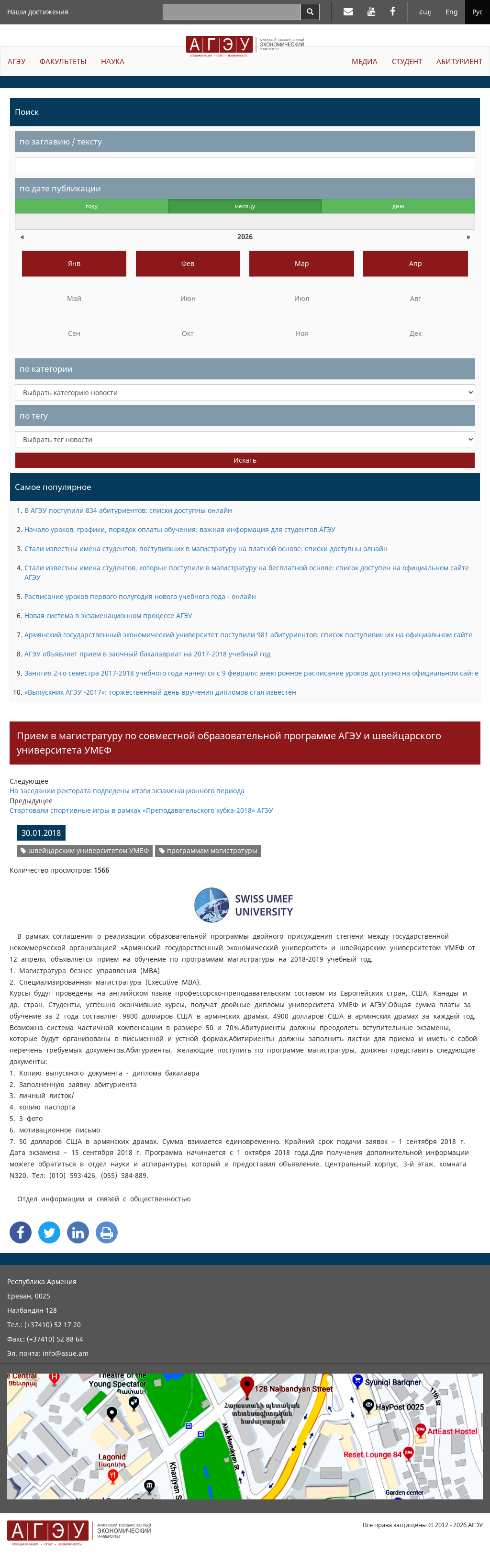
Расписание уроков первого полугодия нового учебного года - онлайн (140, 596)
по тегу (34, 415)
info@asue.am (66, 1353)
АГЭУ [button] (16, 61)
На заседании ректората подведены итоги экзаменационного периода (127, 790)
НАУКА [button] (112, 61)
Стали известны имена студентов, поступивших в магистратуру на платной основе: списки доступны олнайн (206, 548)
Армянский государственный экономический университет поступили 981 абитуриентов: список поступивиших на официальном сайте (248, 634)
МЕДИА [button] (365, 61)
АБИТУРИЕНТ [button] (459, 61)
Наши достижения (37, 11)
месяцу (244, 206)
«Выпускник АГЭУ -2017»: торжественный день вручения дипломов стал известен (160, 692)
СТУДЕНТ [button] (407, 61)
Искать (245, 460)
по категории (46, 368)
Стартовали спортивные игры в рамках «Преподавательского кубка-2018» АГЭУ (141, 810)
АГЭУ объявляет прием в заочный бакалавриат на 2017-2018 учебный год (147, 653)
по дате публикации (60, 188)
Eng (451, 11)
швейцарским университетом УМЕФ (85, 850)
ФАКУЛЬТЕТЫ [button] (63, 61)
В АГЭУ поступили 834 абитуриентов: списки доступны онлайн (128, 510)
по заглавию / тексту (61, 141)
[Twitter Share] (49, 1232)
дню (398, 206)
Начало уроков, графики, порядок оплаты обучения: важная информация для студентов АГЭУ (179, 529)
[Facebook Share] (21, 1232)
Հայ (425, 11)
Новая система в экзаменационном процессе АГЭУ (108, 615)
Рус (477, 11)
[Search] (310, 12)
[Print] (107, 1232)
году (92, 206)
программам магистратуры (208, 850)
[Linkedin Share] (78, 1232)
